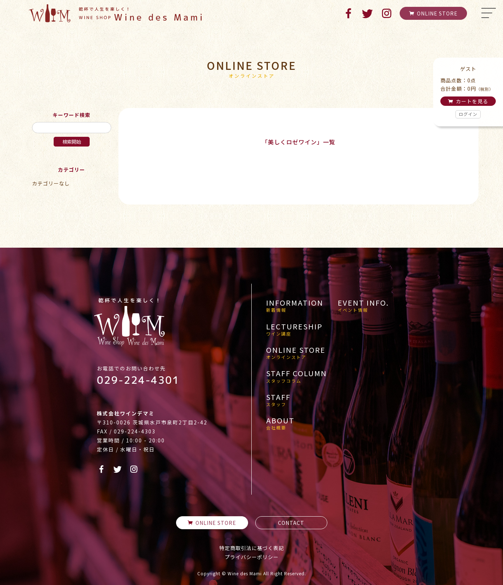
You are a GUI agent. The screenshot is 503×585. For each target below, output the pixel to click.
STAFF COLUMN (296, 376)
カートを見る (468, 101)
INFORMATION (294, 305)
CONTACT (291, 522)
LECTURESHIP (294, 329)
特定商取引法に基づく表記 (251, 548)
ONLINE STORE (433, 13)
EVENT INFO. (363, 305)
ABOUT (280, 423)
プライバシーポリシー (252, 557)
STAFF (278, 400)
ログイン (468, 114)
